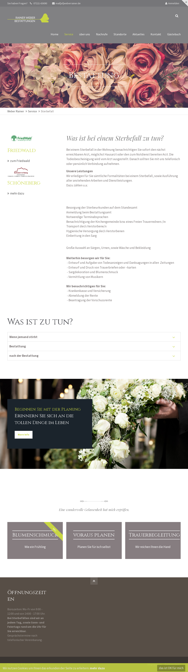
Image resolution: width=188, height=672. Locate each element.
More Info (23, 434)
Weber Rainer (15, 111)
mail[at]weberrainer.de (66, 3)
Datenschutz (172, 664)
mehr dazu (17, 193)
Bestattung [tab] (17, 346)
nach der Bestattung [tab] (24, 356)
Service (32, 111)
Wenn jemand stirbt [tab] (23, 337)
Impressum (154, 664)
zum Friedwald (20, 161)
